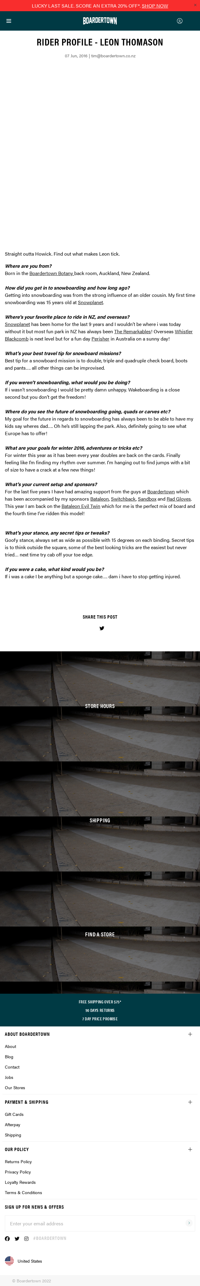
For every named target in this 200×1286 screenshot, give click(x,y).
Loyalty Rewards (20, 1182)
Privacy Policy (18, 1172)
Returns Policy (18, 1161)
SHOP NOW (155, 5)
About (10, 1046)
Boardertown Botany (51, 273)
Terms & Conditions (23, 1192)
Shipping (13, 1135)
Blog (9, 1056)
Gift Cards (14, 1114)
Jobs (9, 1077)
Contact (12, 1067)
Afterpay (12, 1124)
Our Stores (15, 1087)
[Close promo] (195, 5)
